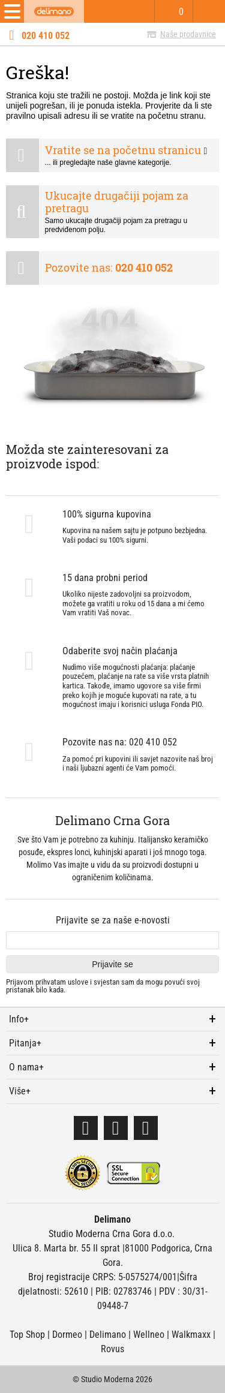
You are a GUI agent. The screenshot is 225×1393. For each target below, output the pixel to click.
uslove (78, 981)
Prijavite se (112, 964)
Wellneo (148, 1334)
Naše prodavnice (188, 34)
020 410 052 (46, 36)
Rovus (112, 1349)
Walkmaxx (191, 1334)
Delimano (107, 1334)
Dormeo (67, 1334)
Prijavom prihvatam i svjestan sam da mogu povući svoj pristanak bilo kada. (103, 986)
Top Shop (27, 1334)
